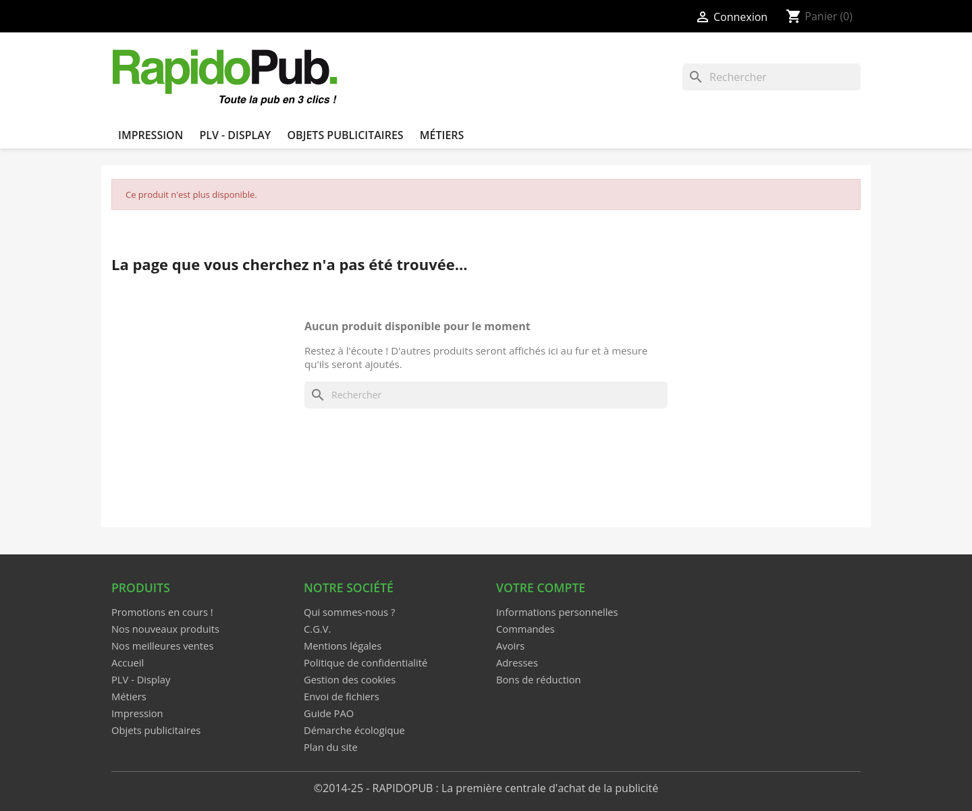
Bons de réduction (538, 679)
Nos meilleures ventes (162, 645)
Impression (150, 135)
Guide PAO (329, 713)
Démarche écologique (354, 730)
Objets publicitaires (345, 135)
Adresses (517, 662)
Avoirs (510, 645)
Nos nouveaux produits (165, 628)
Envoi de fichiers (341, 696)
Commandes (525, 628)
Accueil (127, 662)
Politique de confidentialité (365, 662)
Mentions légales (342, 645)
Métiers (442, 135)
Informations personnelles (557, 612)
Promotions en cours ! (162, 612)
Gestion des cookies (350, 679)
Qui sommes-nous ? (349, 612)
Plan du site (331, 747)
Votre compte (540, 587)
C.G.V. (317, 628)
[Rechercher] (771, 76)
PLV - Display (235, 135)
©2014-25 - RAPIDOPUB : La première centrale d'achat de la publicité (486, 788)
